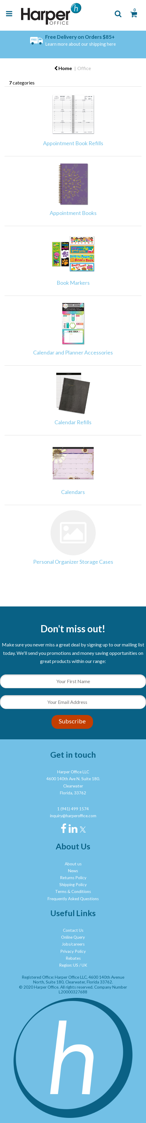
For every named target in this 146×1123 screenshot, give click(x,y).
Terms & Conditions (73, 891)
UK (84, 965)
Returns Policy (73, 877)
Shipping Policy (73, 884)
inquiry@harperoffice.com (73, 815)
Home (63, 68)
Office (84, 68)
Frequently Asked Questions (73, 898)
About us (73, 863)
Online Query (73, 937)
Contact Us (73, 930)
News (73, 870)
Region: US (68, 965)
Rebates (73, 958)
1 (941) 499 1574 (73, 808)
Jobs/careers (73, 944)
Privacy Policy (73, 951)
